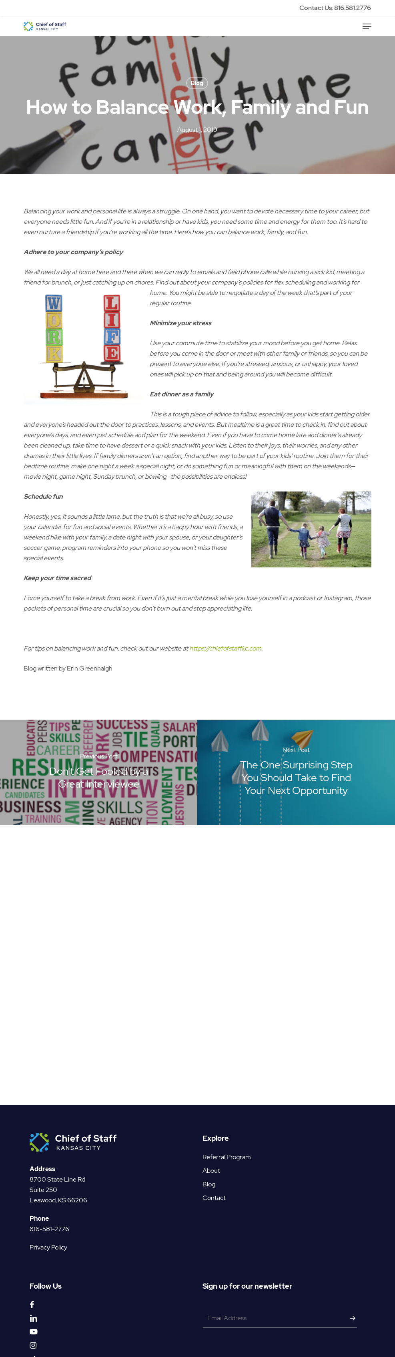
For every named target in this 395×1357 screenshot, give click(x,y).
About (211, 1156)
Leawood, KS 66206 (58, 1185)
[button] (367, 26)
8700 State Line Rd (57, 1164)
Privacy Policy (48, 1232)
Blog (197, 83)
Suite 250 (43, 1175)
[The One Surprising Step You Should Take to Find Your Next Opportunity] (296, 772)
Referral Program (227, 1142)
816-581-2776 (49, 1214)
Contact (214, 1183)
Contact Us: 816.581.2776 (335, 8)
